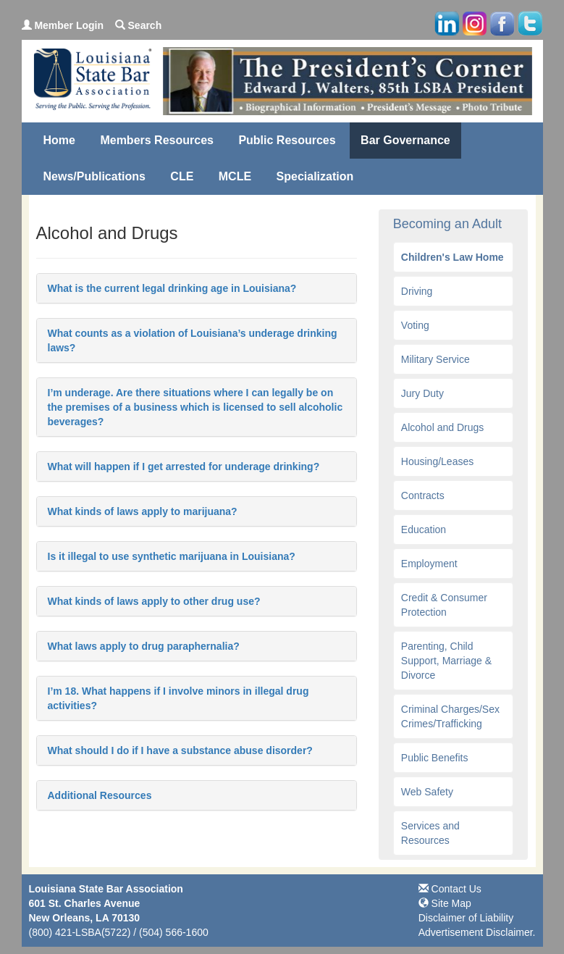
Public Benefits (434, 757)
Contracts (423, 495)
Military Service (435, 359)
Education (423, 529)
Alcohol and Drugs (442, 427)
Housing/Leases (437, 461)
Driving (417, 291)
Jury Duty (422, 393)
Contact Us (449, 889)
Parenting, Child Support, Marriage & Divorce (446, 660)
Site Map (444, 903)
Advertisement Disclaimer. (477, 932)
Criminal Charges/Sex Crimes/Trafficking (450, 716)
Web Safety (427, 792)
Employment (429, 563)
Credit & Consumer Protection (444, 605)
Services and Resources (430, 833)
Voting (415, 325)
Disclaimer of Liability (465, 918)
